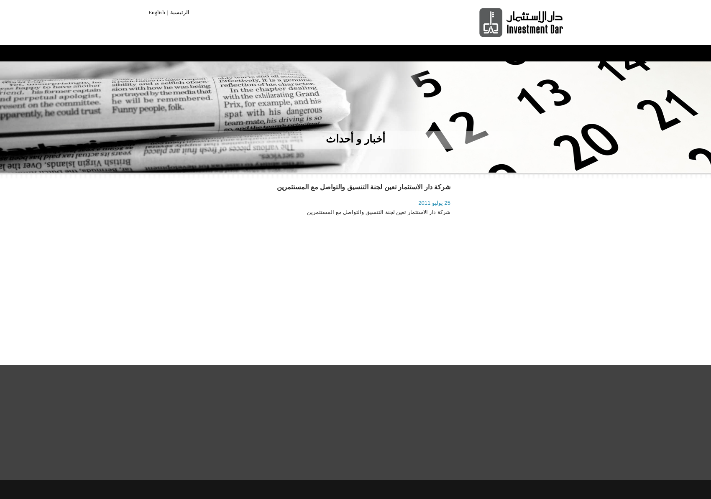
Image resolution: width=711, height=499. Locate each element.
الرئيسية (179, 12)
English (156, 12)
